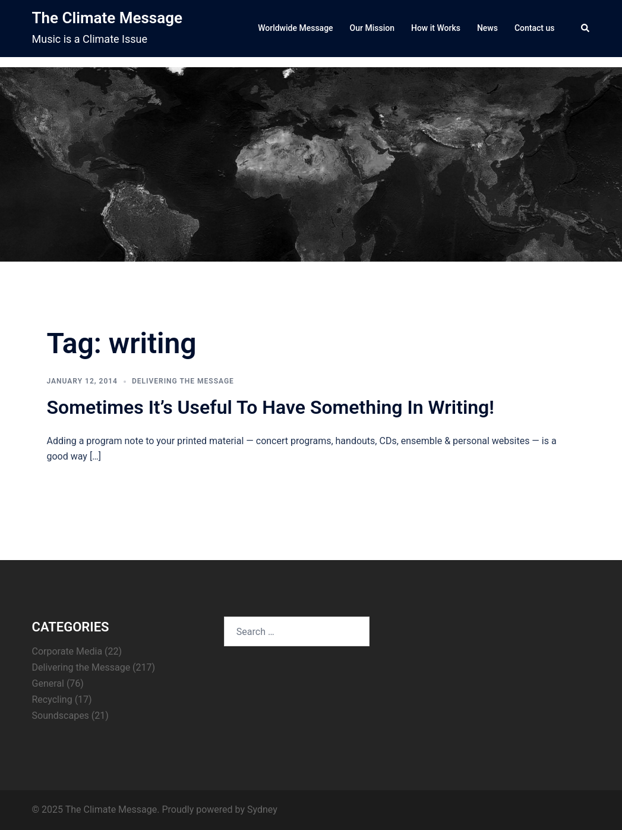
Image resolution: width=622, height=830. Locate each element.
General (48, 683)
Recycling (52, 699)
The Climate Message (107, 18)
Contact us (534, 28)
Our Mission (372, 28)
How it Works (435, 28)
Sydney (262, 809)
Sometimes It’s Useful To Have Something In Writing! (270, 407)
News (487, 28)
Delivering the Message (183, 381)
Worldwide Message (295, 28)
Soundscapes (60, 715)
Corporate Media (67, 651)
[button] (586, 28)
